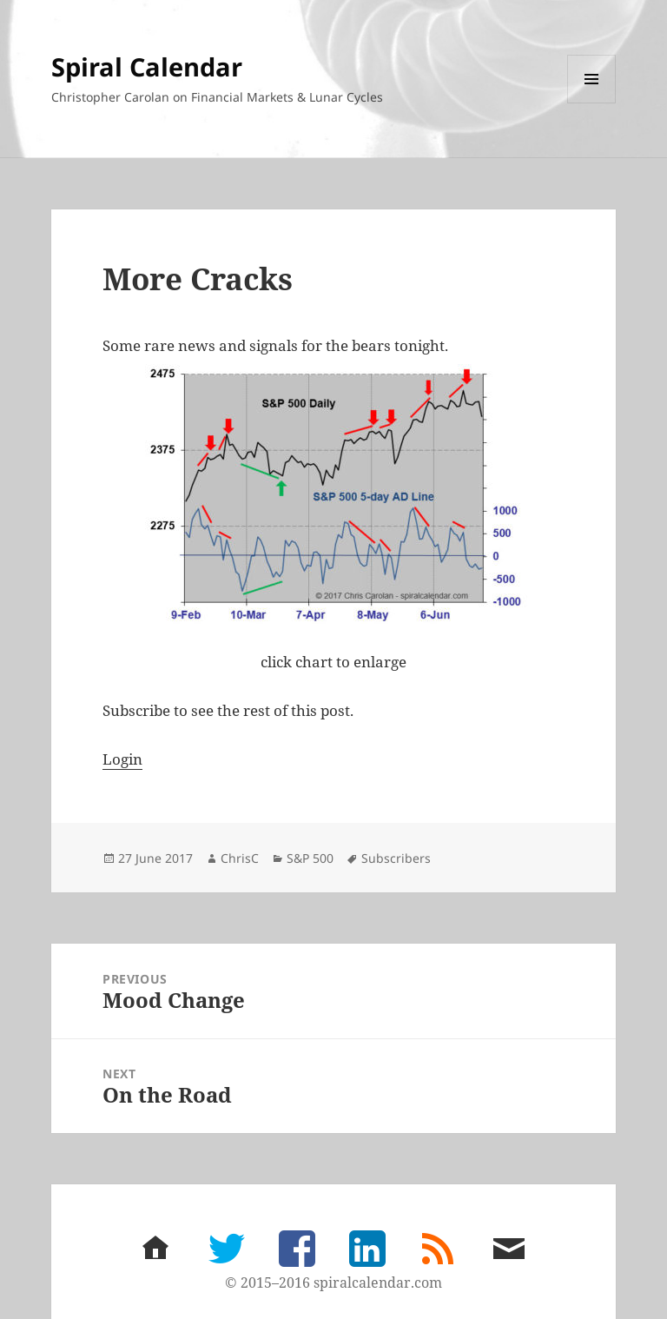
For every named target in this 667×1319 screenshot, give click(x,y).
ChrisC (240, 858)
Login (122, 759)
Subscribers (396, 858)
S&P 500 (310, 858)
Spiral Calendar (146, 66)
